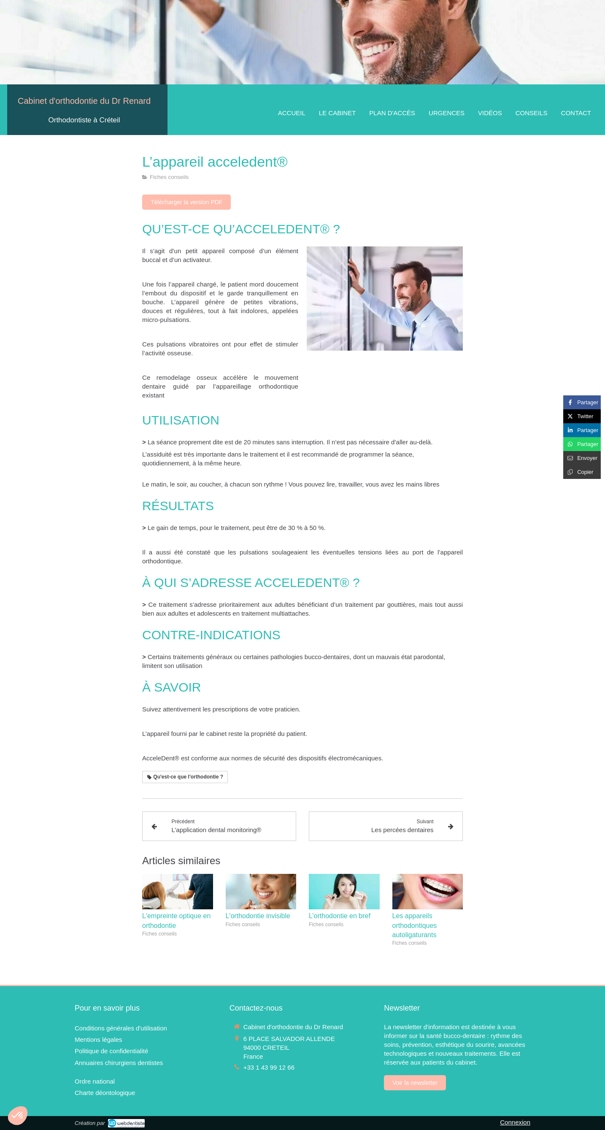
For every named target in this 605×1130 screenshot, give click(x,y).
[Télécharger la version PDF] (186, 202)
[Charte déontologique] (105, 1092)
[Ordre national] (95, 1081)
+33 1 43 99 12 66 (268, 1067)
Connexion (515, 1122)
